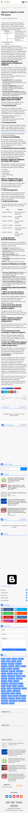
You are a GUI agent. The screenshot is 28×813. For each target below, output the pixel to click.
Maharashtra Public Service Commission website (13, 132)
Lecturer (10, 673)
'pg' (24, 676)
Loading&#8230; (14, 554)
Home (2, 7)
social (11, 681)
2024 (9, 658)
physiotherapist (14, 683)
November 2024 (14, 600)
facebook (8, 609)
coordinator (11, 676)
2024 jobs (5, 666)
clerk (18, 666)
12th (9, 661)
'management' (6, 693)
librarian (4, 681)
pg (21, 673)
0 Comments (23, 424)
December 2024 (14, 598)
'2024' (4, 673)
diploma (21, 658)
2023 (24, 698)
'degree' (4, 676)
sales (9, 686)
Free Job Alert (8, 810)
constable (20, 678)
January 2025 (14, 595)
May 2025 (14, 590)
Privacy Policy (14, 806)
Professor (12, 663)
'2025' (9, 691)
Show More (23, 519)
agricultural (12, 678)
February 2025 (14, 592)
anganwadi (5, 671)
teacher (9, 668)
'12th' (4, 691)
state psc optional (9, 388)
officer (14, 661)
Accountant (20, 671)
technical (5, 663)
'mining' (4, 696)
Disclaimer (14, 810)
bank (20, 661)
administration (14, 700)
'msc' (10, 696)
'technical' (12, 698)
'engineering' (17, 691)
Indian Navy (5, 700)
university (17, 668)
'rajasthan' (23, 696)
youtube (22, 621)
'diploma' (5, 678)
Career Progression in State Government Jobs (17, 493)
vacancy (17, 681)
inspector (12, 671)
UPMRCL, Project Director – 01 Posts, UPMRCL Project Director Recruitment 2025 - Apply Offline (16, 487)
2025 (4, 658)
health (19, 676)
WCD (16, 673)
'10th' (21, 683)
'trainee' (21, 686)
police (4, 688)
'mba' (13, 693)
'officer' (16, 696)
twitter (21, 609)
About (12, 802)
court (4, 668)
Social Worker (17, 688)
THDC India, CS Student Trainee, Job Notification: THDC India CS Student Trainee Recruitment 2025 (16, 479)
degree (14, 658)
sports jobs (5, 703)
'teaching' (5, 698)
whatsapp (8, 613)
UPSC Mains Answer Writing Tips (15, 743)
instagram (8, 621)
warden (12, 703)
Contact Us (21, 810)
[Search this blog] (10, 468)
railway (23, 666)
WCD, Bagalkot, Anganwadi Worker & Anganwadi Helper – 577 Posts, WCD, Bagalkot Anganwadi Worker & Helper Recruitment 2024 (17, 767)
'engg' (10, 688)
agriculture (5, 683)
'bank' (15, 686)
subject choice (8, 7)
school (24, 688)
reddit (21, 613)
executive (19, 663)
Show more (23, 407)
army (4, 686)
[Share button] (18, 392)
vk (21, 617)
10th (4, 661)
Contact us (19, 802)
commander (22, 700)
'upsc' (18, 698)
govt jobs (12, 666)
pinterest (8, 617)
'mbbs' (19, 693)
